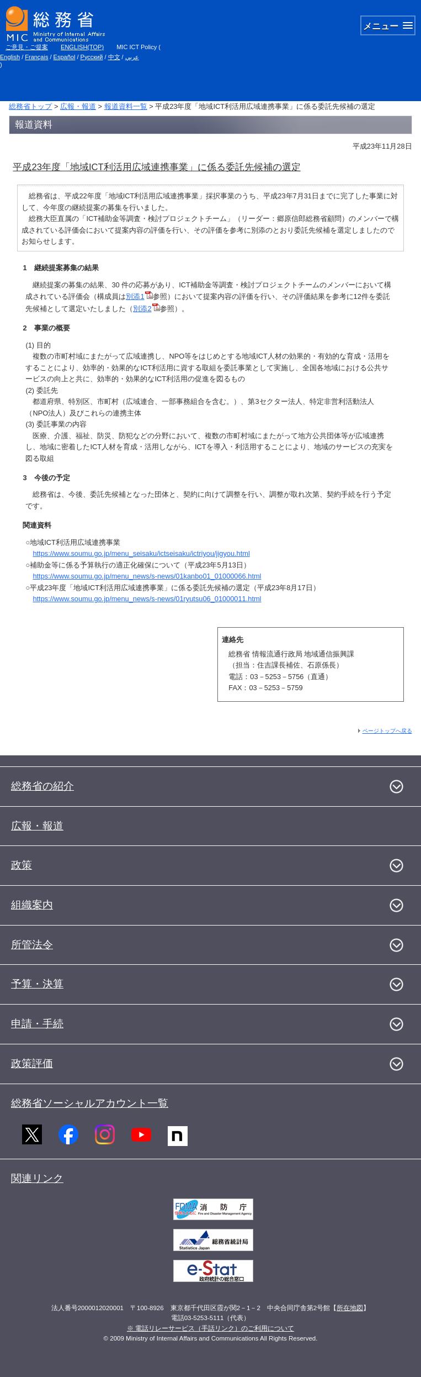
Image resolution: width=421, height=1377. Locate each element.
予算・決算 (37, 984)
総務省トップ (30, 106)
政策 (21, 865)
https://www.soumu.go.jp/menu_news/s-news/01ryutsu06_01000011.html (147, 599)
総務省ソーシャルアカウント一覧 (89, 1103)
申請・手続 (37, 1023)
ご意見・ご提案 (27, 47)
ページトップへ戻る (387, 731)
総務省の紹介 (42, 786)
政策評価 (32, 1063)
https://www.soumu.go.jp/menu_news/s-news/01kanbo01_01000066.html (147, 576)
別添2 (146, 308)
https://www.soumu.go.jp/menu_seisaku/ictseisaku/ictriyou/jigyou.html (141, 553)
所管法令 (32, 944)
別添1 (139, 296)
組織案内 (32, 905)
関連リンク (37, 1178)
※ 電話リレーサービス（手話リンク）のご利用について (210, 1328)
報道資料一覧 (125, 106)
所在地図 (350, 1308)
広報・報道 (78, 106)
